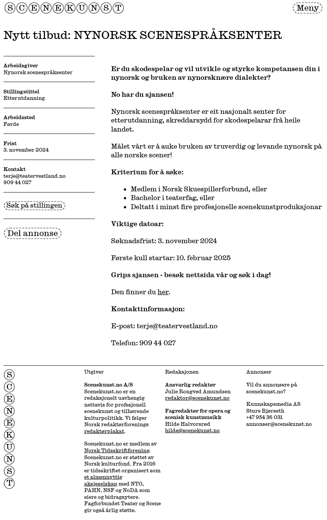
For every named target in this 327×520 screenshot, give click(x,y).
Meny (307, 7)
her (162, 291)
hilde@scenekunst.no (192, 430)
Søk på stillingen (34, 205)
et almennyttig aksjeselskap (103, 480)
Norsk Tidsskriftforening (116, 450)
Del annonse (32, 232)
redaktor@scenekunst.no (197, 398)
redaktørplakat (104, 431)
